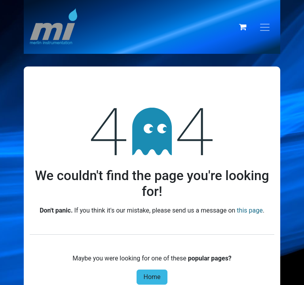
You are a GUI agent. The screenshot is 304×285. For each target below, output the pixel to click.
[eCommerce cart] (242, 26)
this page (249, 210)
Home (151, 277)
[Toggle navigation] (264, 27)
